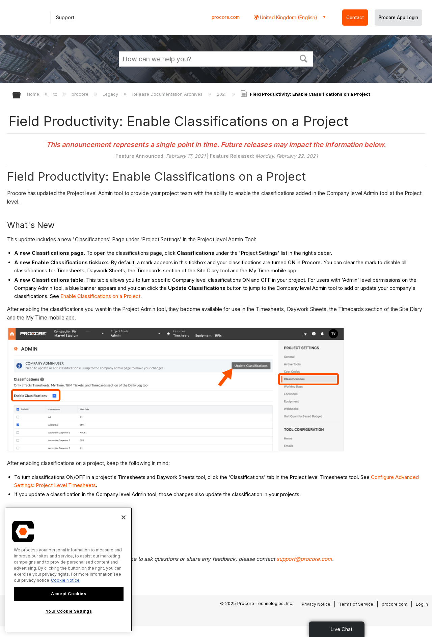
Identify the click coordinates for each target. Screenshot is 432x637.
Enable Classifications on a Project (100, 296)
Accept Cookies (68, 593)
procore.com (226, 17)
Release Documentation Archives (168, 94)
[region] (68, 569)
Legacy (111, 94)
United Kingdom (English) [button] (288, 17)
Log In (422, 604)
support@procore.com (304, 559)
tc (56, 94)
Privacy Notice (316, 604)
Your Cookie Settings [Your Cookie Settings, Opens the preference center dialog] (69, 611)
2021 (222, 94)
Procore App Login (398, 17)
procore (81, 94)
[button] (303, 58)
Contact (355, 17)
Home (33, 94)
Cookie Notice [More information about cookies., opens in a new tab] (65, 580)
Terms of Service (356, 604)
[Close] (123, 517)
